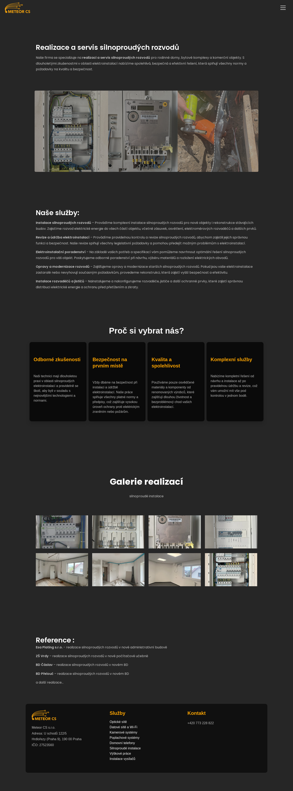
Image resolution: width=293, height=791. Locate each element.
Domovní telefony (122, 743)
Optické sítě (118, 722)
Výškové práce (120, 753)
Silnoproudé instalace (125, 748)
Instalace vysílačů (122, 759)
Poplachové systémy (125, 737)
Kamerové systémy (123, 732)
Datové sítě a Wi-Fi (123, 727)
